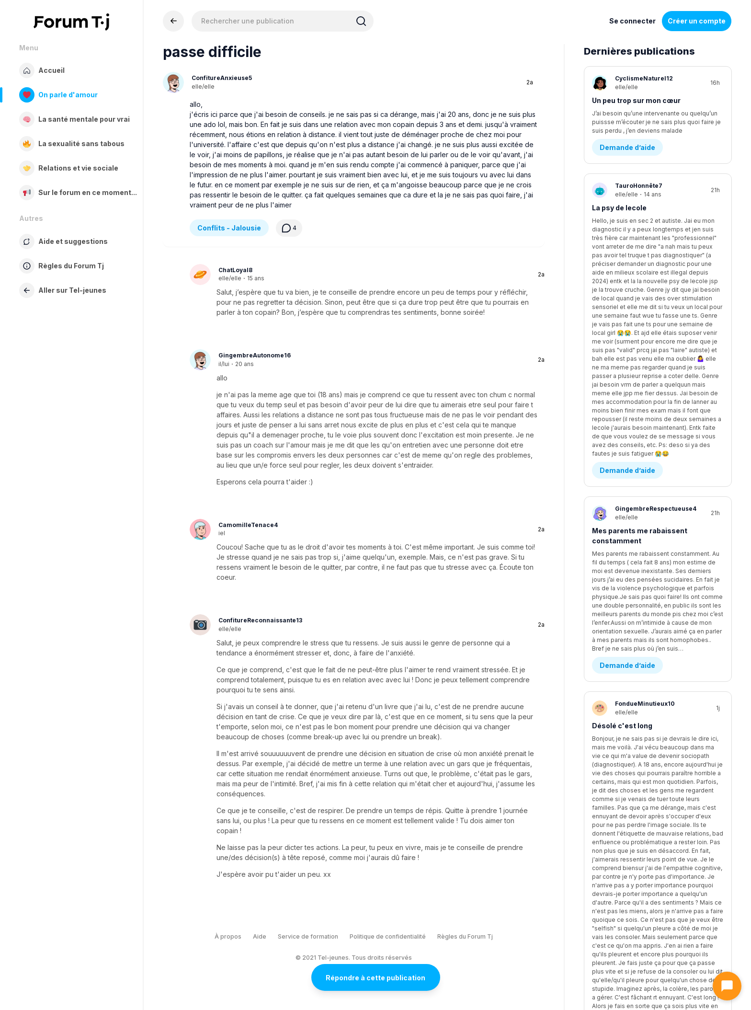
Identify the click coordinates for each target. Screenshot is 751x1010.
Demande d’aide (627, 150)
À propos (228, 936)
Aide (259, 936)
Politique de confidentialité (388, 936)
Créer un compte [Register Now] (697, 21)
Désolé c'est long (622, 440)
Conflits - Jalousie (229, 228)
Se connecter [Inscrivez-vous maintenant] (632, 21)
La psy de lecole (619, 210)
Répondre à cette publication (375, 978)
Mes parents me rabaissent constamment (639, 325)
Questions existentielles (642, 489)
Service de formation (308, 936)
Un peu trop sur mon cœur (636, 100)
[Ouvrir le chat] (727, 986)
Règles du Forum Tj (465, 936)
